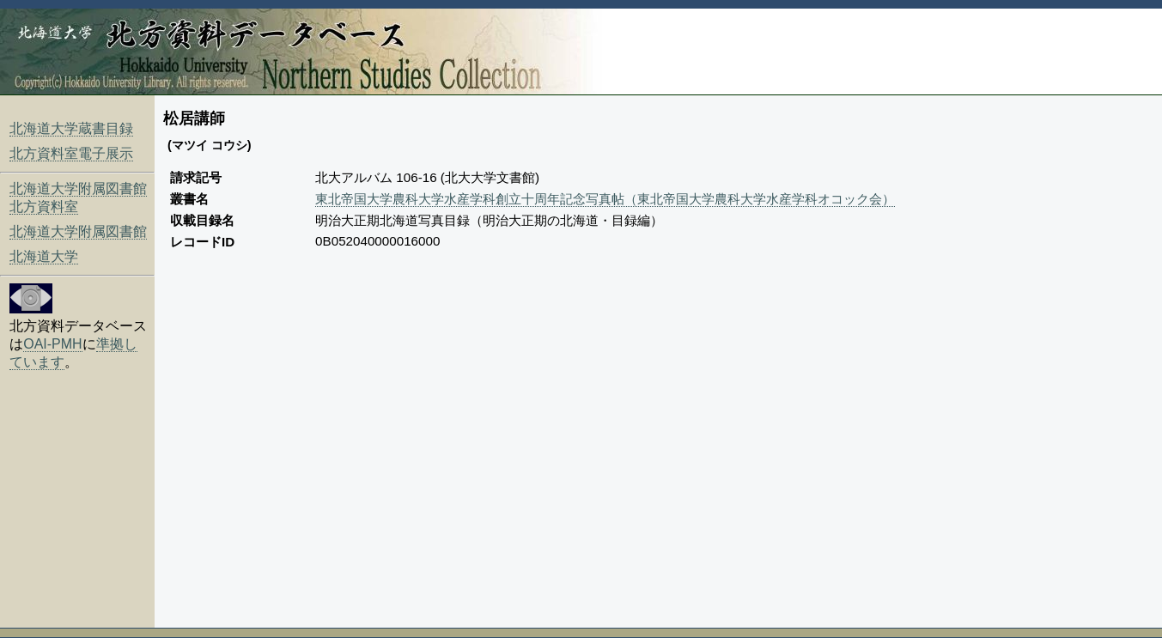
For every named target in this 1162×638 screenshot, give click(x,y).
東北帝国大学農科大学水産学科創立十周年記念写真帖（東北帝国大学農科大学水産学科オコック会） (605, 198)
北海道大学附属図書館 (78, 231)
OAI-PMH (52, 344)
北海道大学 (43, 256)
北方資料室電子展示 (71, 153)
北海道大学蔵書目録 (71, 128)
